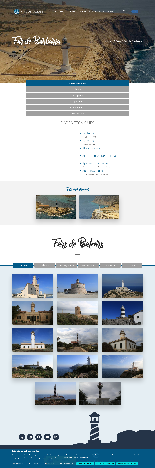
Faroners (72, 12)
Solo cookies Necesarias (105, 464)
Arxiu (54, 12)
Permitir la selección (85, 464)
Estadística (51, 464)
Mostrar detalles (66, 463)
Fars (62, 12)
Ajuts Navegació (106, 12)
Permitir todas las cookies (127, 464)
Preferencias (36, 464)
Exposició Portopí (88, 12)
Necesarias (20, 464)
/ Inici (108, 41)
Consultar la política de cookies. (76, 458)
